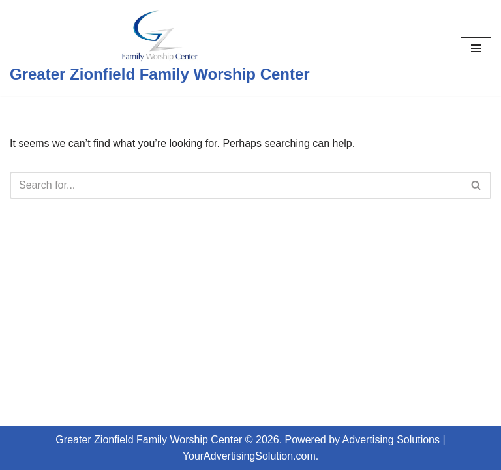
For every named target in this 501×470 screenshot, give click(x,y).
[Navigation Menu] (476, 48)
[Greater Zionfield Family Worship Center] (160, 48)
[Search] (236, 185)
